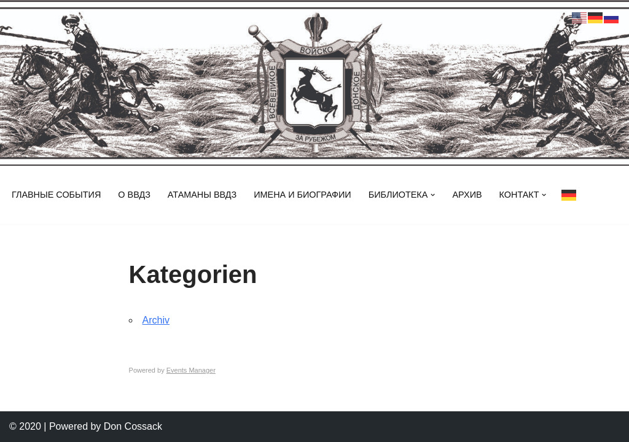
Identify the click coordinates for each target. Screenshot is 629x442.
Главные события (56, 195)
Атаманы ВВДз (202, 195)
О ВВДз (134, 195)
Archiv (156, 320)
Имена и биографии (302, 195)
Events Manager (191, 370)
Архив (467, 195)
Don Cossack (133, 426)
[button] (433, 195)
